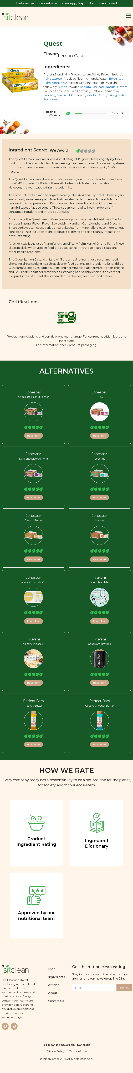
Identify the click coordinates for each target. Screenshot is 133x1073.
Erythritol (115, 78)
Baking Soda (116, 95)
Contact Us (56, 1001)
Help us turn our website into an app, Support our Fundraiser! (66, 3)
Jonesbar (33, 392)
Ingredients (56, 977)
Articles (53, 985)
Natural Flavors (116, 87)
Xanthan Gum (96, 95)
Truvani (99, 577)
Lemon (62, 87)
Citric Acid (63, 95)
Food (51, 969)
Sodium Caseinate (92, 87)
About (52, 993)
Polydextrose (52, 78)
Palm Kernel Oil (54, 82)
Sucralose (50, 99)
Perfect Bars (33, 701)
